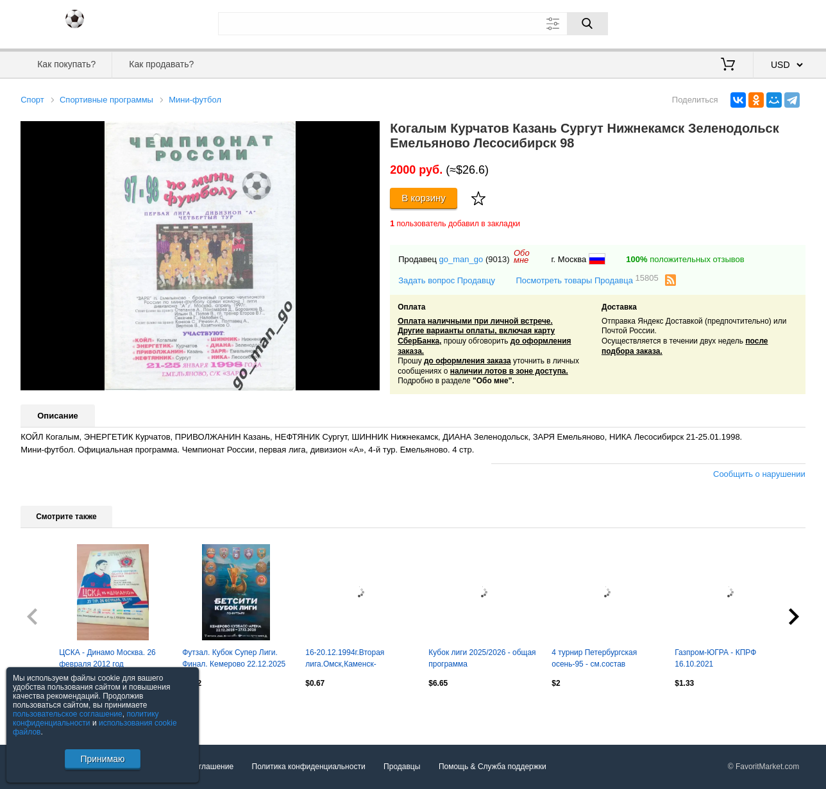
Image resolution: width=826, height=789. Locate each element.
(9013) (497, 259)
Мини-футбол (195, 99)
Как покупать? (66, 64)
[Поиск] (587, 23)
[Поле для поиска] (413, 23)
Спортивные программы (106, 99)
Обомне (522, 256)
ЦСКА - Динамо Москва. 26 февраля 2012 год (107, 658)
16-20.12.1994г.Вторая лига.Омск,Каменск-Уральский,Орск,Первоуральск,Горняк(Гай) (359, 659)
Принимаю (102, 759)
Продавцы (402, 766)
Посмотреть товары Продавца (587, 279)
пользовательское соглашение (67, 714)
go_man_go (461, 259)
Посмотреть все (49, 710)
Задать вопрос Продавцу (446, 280)
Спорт (32, 99)
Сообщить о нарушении (759, 474)
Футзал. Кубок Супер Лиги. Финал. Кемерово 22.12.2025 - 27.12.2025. (233, 659)
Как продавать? (161, 64)
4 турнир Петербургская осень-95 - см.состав (594, 658)
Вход (730, 22)
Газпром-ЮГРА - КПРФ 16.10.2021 (715, 658)
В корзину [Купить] (423, 197)
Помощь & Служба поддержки (492, 766)
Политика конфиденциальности (309, 766)
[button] (368, 132)
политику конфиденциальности (86, 718)
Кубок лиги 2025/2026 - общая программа (481, 658)
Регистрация (779, 22)
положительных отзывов (685, 259)
